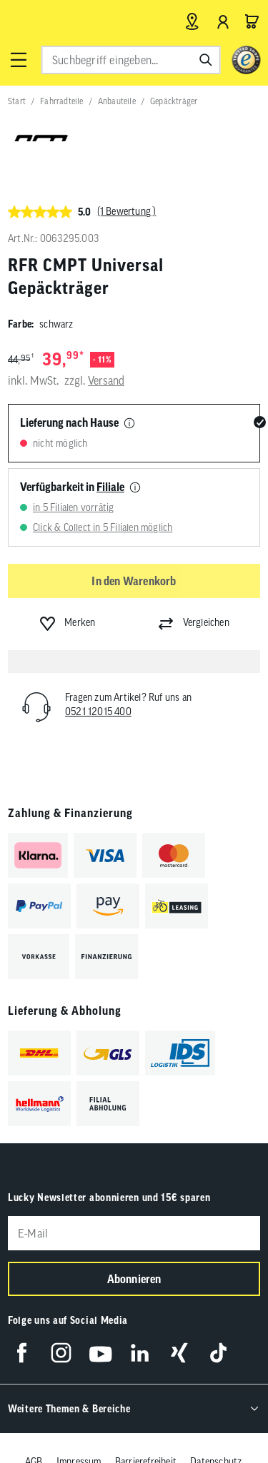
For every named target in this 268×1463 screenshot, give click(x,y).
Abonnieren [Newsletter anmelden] (134, 1278)
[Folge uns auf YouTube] (100, 1353)
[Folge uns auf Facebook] (22, 1353)
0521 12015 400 (98, 711)
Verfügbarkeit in (72, 486)
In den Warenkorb (133, 580)
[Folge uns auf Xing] (179, 1353)
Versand (106, 380)
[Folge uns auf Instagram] (61, 1353)
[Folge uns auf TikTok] (218, 1353)
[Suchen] (206, 60)
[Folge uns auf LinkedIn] (140, 1353)
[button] (18, 60)
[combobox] (130, 60)
